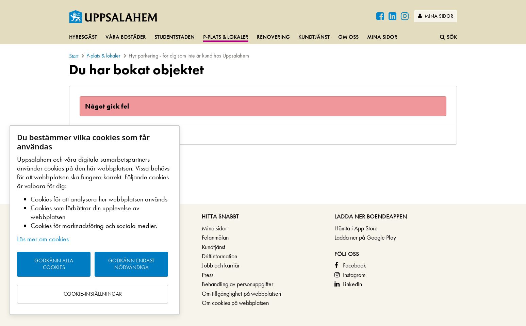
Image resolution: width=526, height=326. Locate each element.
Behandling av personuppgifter (237, 284)
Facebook (354, 265)
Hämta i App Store (356, 228)
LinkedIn (352, 284)
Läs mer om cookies (43, 238)
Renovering (273, 36)
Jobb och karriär (221, 265)
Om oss (348, 36)
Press (207, 275)
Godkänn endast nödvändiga (131, 264)
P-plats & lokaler (225, 36)
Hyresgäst (83, 36)
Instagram (354, 275)
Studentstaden (174, 36)
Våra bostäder (125, 36)
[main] (263, 103)
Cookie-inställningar (93, 293)
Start (73, 56)
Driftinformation (219, 256)
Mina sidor (435, 16)
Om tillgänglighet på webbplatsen (241, 293)
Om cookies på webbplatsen (235, 303)
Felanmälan (215, 237)
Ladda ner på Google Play (365, 237)
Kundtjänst (314, 36)
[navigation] (263, 37)
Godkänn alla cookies (53, 264)
